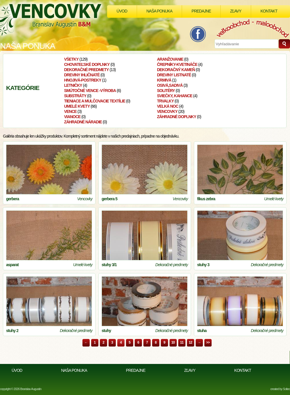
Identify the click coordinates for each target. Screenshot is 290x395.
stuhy (106, 330)
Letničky (73, 85)
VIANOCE (72, 116)
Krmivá (164, 80)
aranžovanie (170, 59)
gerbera (12, 198)
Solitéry (166, 90)
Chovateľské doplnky (87, 64)
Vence (70, 111)
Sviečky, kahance (174, 95)
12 (190, 342)
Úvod (122, 11)
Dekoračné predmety (86, 69)
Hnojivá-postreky (82, 80)
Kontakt (268, 11)
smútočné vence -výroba (90, 90)
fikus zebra (206, 198)
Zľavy (235, 11)
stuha (201, 330)
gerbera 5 (109, 198)
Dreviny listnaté (174, 75)
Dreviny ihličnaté (82, 75)
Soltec (286, 389)
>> (208, 342)
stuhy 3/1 (109, 264)
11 (181, 342)
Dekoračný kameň (176, 69)
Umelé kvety (77, 106)
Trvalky (165, 101)
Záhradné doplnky (176, 116)
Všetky (71, 59)
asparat (12, 264)
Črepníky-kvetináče (177, 64)
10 (172, 342)
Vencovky (167, 111)
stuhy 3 (203, 264)
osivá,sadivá (170, 85)
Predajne (201, 11)
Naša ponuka (159, 11)
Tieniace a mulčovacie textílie (94, 101)
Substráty (75, 95)
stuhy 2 (12, 330)
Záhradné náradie (83, 122)
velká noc (167, 106)
